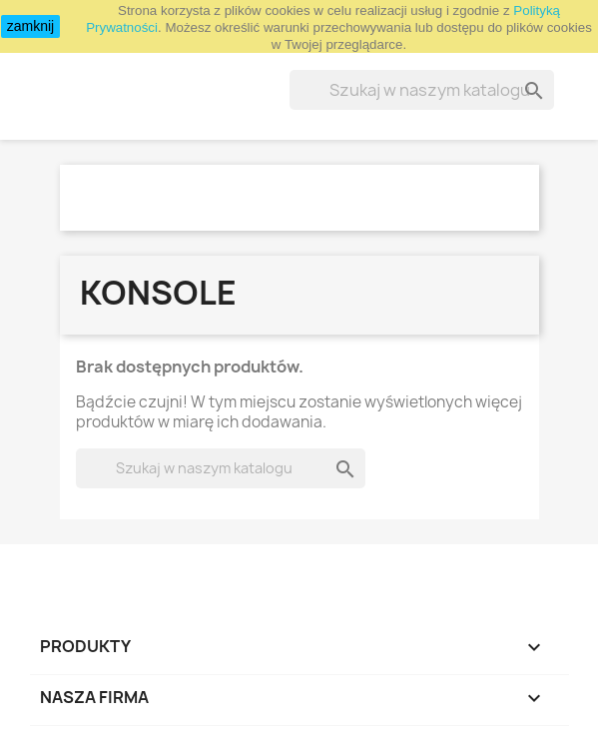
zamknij (30, 26)
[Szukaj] (422, 90)
